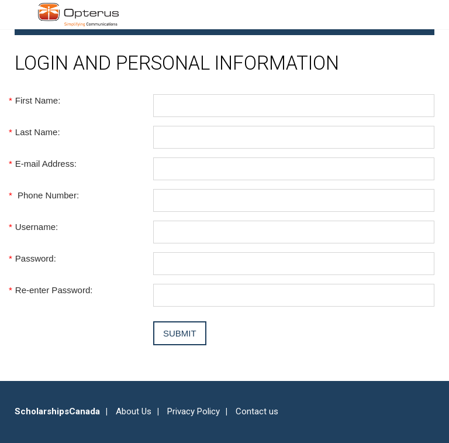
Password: (35, 258)
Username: (36, 227)
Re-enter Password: (53, 290)
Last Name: (37, 132)
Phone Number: (47, 195)
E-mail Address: (46, 164)
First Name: (37, 100)
